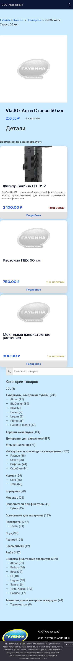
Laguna (36, 416)
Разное (37, 455)
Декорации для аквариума (46, 438)
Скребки (38, 468)
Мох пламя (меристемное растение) (26, 336)
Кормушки (35, 491)
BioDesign (38, 403)
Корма (32, 475)
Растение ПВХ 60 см (22, 260)
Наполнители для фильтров (47, 504)
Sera (35, 480)
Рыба (31, 552)
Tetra (35, 484)
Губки (36, 508)
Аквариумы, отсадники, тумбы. (49, 395)
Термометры (40, 604)
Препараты (35, 522)
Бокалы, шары (42, 425)
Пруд (31, 533)
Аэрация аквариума (41, 432)
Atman (36, 399)
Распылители (37, 546)
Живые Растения (39, 445)
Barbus (36, 567)
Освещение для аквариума (46, 515)
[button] (69, 5)
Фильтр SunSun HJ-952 (24, 186)
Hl (33, 576)
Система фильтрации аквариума (50, 559)
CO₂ (30, 388)
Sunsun (36, 584)
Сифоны (37, 464)
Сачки (36, 460)
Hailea (36, 412)
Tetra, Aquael (40, 589)
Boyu (35, 408)
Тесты (36, 526)
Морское (34, 497)
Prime (36, 420)
